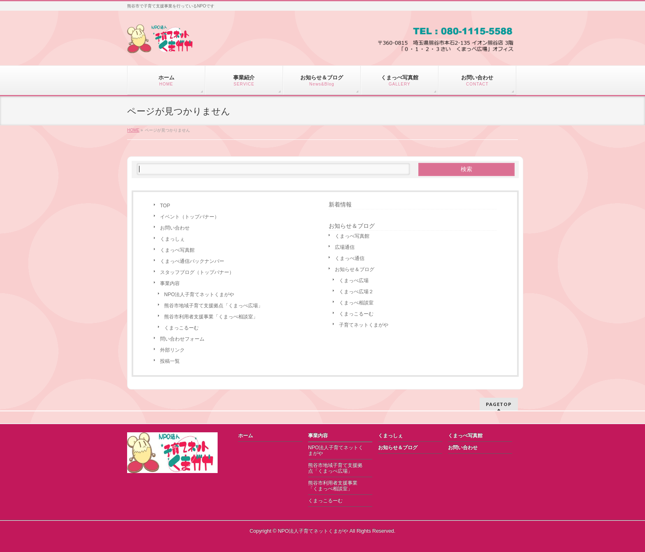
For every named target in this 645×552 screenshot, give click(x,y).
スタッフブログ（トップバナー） (197, 272)
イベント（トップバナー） (189, 217)
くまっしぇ (172, 239)
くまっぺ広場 (354, 280)
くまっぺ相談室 (356, 303)
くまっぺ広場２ (356, 292)
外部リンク (172, 350)
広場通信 (345, 247)
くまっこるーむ (181, 328)
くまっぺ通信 (349, 258)
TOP (165, 206)
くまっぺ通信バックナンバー (192, 261)
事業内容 (170, 283)
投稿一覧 (170, 361)
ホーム (245, 435)
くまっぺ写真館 (177, 250)
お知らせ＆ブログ (354, 269)
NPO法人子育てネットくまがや (199, 294)
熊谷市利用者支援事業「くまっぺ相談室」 (211, 317)
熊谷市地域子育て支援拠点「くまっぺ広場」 (213, 305)
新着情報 (340, 204)
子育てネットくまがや (363, 325)
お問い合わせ (175, 228)
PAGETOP (499, 404)
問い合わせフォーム (182, 339)
